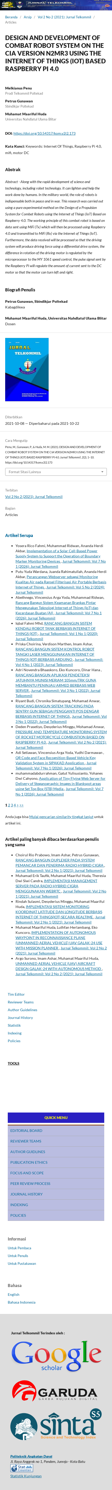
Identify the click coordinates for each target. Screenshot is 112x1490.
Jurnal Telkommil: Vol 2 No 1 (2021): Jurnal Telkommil (59, 870)
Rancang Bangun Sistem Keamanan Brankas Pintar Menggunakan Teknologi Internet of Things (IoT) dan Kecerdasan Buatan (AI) (57, 607)
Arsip (28, 17)
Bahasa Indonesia (21, 1302)
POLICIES (18, 1215)
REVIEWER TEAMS (25, 1141)
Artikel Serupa (19, 535)
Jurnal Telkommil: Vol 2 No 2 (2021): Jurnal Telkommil (59, 974)
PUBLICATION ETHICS (28, 1162)
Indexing (14, 1033)
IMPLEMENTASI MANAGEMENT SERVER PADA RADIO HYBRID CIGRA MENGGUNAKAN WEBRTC (56, 886)
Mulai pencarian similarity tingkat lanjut (61, 816)
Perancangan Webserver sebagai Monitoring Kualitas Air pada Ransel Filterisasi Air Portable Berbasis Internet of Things (61, 581)
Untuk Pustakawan (22, 1263)
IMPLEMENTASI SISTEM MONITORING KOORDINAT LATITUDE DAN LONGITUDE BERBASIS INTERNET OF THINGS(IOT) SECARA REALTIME (59, 911)
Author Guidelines (22, 1010)
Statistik (14, 1025)
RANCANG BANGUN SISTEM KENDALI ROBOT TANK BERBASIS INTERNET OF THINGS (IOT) (56, 628)
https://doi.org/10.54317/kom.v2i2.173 (44, 133)
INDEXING (19, 1204)
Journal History (20, 1017)
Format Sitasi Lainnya (25, 472)
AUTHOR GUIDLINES (27, 1151)
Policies (14, 1041)
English (13, 1294)
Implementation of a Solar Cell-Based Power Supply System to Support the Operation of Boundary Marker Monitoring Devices (58, 556)
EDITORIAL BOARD (26, 1130)
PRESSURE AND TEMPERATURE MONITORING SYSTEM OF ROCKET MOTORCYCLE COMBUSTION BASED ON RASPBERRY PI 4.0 (61, 737)
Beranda (11, 17)
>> (21, 805)
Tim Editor (16, 994)
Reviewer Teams (21, 1002)
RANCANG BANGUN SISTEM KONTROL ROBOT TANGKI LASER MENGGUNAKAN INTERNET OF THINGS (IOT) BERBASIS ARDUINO (55, 654)
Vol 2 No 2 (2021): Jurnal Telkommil (64, 17)
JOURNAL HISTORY (26, 1194)
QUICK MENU (56, 1117)
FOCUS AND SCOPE (27, 1173)
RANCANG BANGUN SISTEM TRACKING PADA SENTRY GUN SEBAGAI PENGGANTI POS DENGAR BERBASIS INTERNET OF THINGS (57, 711)
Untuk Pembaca (19, 1248)
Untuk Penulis (18, 1256)
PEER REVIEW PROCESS (30, 1183)
